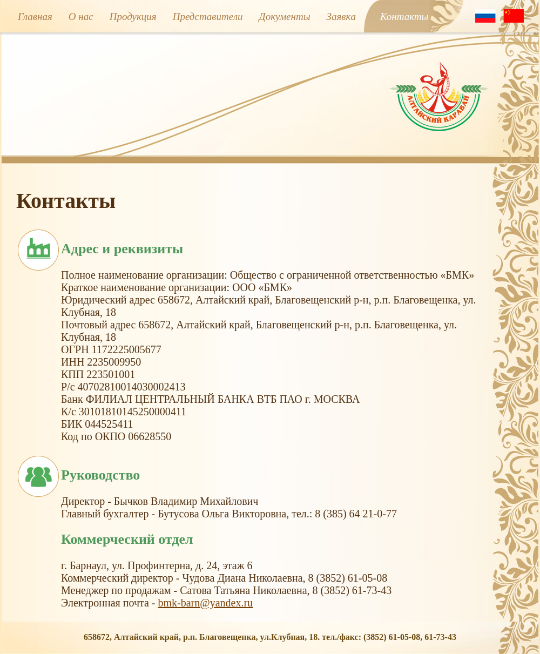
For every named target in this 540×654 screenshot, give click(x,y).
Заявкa (341, 16)
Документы (284, 16)
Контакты (404, 16)
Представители (208, 16)
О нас (81, 16)
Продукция (133, 16)
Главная (35, 16)
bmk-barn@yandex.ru (205, 603)
